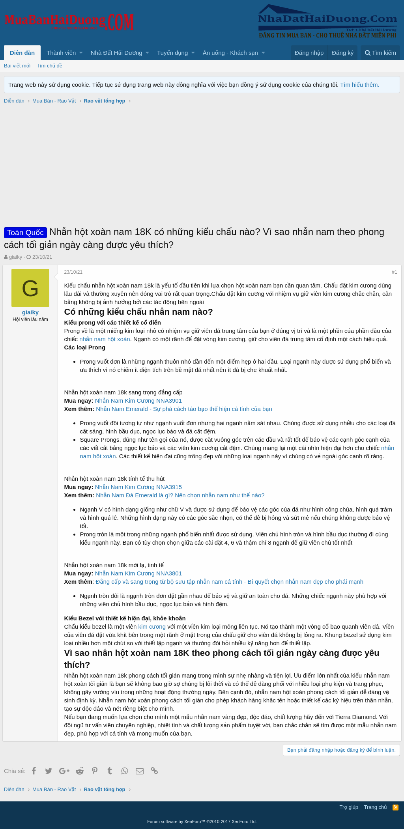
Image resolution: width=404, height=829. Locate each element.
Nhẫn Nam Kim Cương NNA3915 (139, 487)
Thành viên (61, 52)
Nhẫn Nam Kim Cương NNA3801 (139, 573)
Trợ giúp (349, 807)
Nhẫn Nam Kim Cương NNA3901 (139, 400)
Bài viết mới (17, 66)
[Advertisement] (202, 166)
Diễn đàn (22, 52)
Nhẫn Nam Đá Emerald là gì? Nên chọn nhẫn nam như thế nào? (181, 495)
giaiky (15, 257)
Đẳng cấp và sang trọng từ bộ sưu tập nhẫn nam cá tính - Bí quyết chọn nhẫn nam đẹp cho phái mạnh (231, 581)
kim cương (153, 626)
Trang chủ (375, 807)
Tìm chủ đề (49, 66)
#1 (393, 272)
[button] (81, 52)
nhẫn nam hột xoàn (106, 339)
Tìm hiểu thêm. (360, 84)
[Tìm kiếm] (380, 52)
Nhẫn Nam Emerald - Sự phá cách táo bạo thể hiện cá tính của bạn (185, 408)
